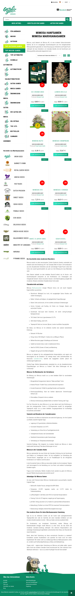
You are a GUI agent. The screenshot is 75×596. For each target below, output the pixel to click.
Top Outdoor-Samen (13, 46)
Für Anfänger (15, 31)
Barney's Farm (40, 97)
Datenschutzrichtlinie (31, 584)
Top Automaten (16, 55)
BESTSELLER (14, 131)
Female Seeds (63, 146)
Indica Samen (15, 88)
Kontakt (5, 580)
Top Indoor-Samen (12, 50)
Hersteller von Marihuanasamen (13, 151)
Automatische (15, 69)
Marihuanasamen (37, 288)
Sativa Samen (15, 83)
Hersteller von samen (8, 586)
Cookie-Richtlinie (32, 592)
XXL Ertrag (14, 121)
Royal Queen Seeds (40, 146)
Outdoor (13, 41)
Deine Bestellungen (31, 580)
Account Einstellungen (31, 582)
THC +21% (13, 126)
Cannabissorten (38, 358)
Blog (4, 588)
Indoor (13, 36)
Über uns (5, 584)
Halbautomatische (12, 79)
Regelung (28, 586)
